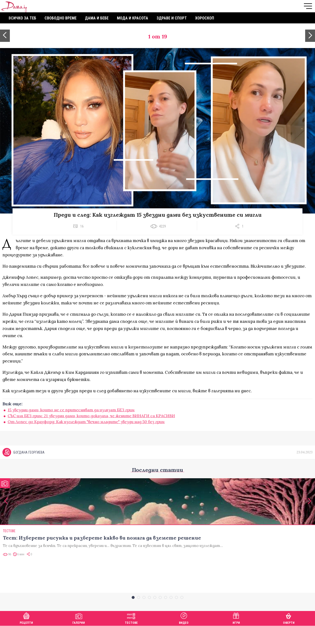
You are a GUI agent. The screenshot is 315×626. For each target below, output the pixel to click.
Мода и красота (132, 18)
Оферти (289, 618)
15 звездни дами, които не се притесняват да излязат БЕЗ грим (71, 409)
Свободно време (61, 18)
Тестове (131, 618)
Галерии (78, 618)
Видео (184, 618)
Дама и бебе (97, 18)
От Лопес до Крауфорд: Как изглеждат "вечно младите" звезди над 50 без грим (86, 421)
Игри (236, 618)
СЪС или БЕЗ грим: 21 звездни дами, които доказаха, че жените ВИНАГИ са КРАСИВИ (91, 415)
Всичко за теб (22, 18)
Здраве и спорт (172, 18)
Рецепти (26, 618)
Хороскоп (204, 18)
